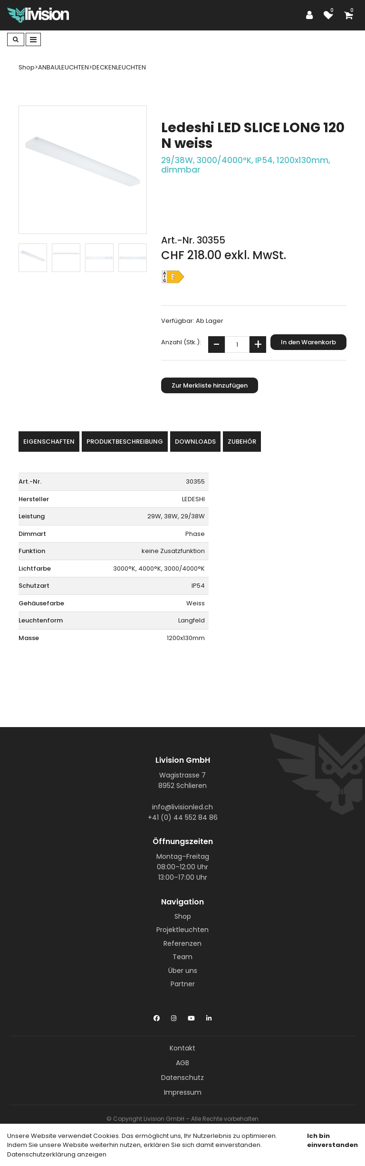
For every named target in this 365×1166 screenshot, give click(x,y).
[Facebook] (157, 1016)
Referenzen (182, 943)
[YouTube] (191, 1016)
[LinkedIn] (208, 1016)
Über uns (182, 970)
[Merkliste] (331, 15)
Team (182, 957)
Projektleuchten (182, 929)
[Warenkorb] (351, 15)
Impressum (183, 1092)
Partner (183, 984)
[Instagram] (173, 1016)
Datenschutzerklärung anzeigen (56, 1154)
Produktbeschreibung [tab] (124, 441)
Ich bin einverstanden (332, 1140)
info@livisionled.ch (182, 807)
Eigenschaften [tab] (49, 441)
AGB (182, 1063)
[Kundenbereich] (311, 15)
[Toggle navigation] (33, 39)
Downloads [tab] (195, 441)
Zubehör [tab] (242, 441)
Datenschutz (182, 1077)
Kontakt (182, 1048)
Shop (182, 916)
